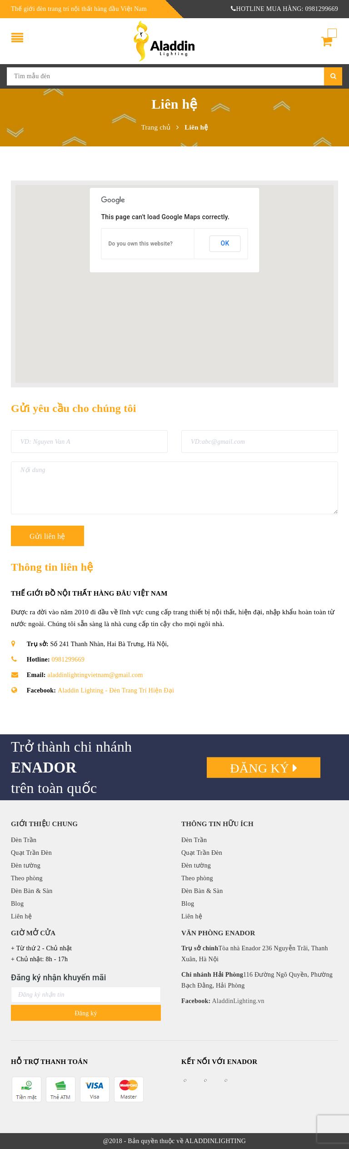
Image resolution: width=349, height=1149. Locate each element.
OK (225, 243)
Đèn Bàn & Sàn (32, 891)
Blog (17, 903)
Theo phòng (27, 878)
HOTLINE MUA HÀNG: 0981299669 (284, 8)
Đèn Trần (23, 840)
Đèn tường (25, 865)
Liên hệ (21, 916)
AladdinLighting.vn (237, 1001)
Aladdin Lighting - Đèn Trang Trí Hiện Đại (116, 690)
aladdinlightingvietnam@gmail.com (95, 675)
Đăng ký (263, 768)
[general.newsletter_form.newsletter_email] (86, 995)
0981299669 (68, 659)
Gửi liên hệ (47, 536)
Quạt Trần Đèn (31, 852)
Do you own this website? (141, 244)
